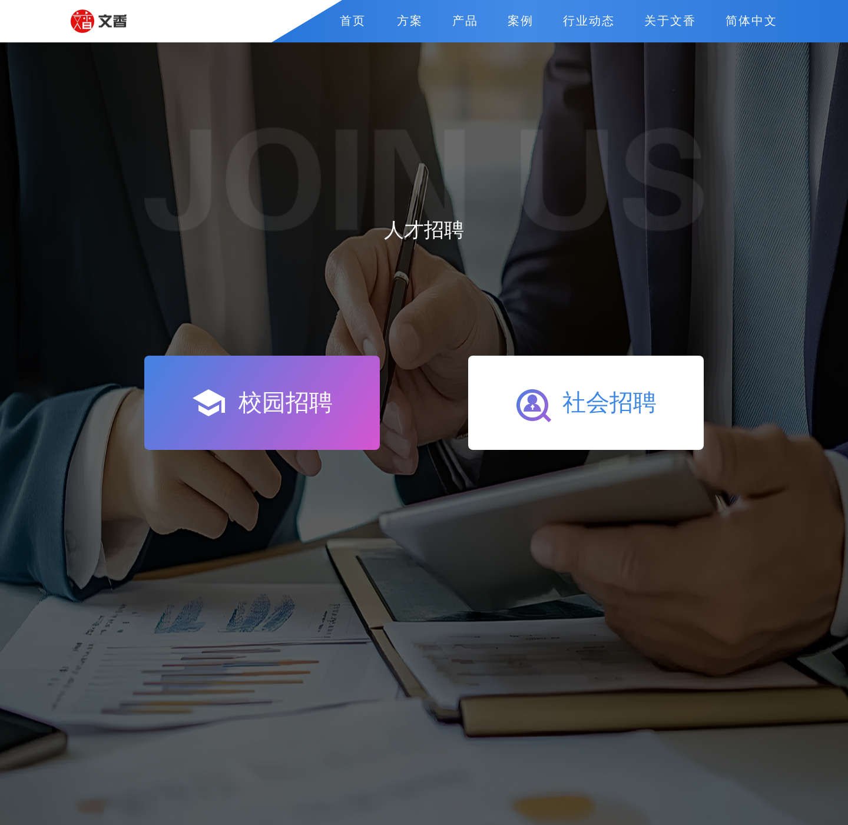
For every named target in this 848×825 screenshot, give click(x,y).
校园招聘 (263, 402)
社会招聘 (586, 406)
